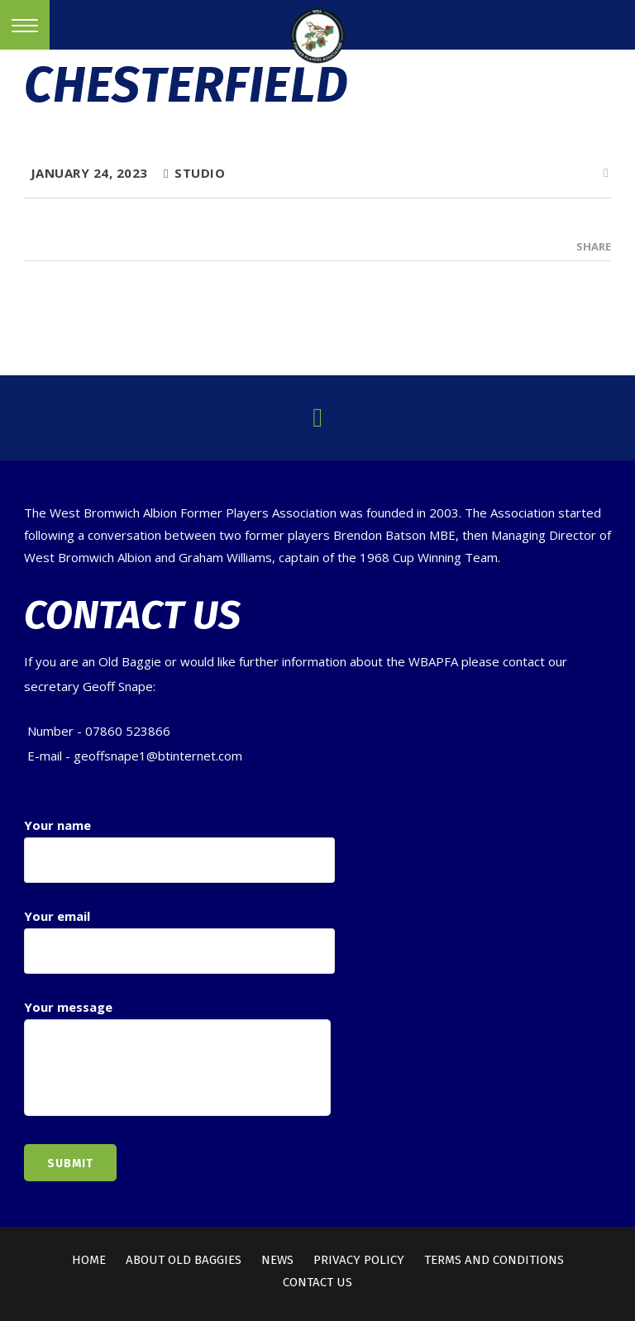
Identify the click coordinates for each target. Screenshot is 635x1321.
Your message (177, 1059)
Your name (179, 850)
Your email (179, 941)
